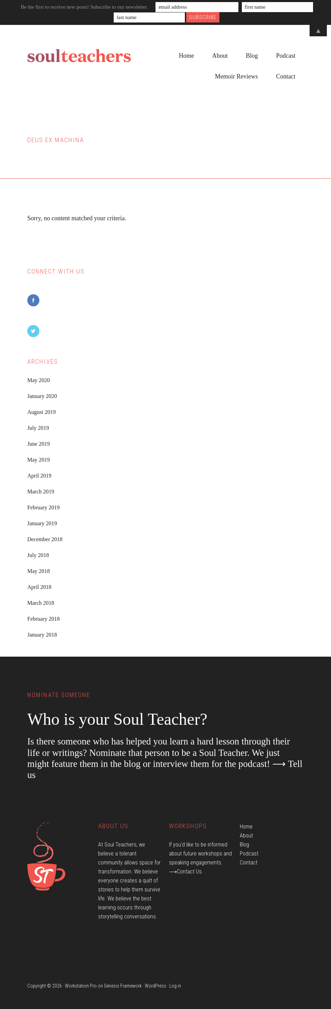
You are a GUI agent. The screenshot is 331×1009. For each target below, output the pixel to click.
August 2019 (41, 412)
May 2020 (38, 380)
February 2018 (43, 619)
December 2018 (45, 539)
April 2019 (39, 476)
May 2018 (38, 571)
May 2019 (38, 460)
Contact (248, 862)
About (246, 835)
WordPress (155, 986)
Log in (175, 986)
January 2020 (42, 396)
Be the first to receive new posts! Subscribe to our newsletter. (84, 7)
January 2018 (42, 635)
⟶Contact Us (185, 871)
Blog (244, 844)
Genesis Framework (123, 986)
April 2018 (39, 587)
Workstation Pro (81, 986)
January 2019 (42, 523)
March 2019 (40, 491)
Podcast (249, 853)
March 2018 (40, 603)
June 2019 (38, 444)
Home (246, 826)
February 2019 (43, 507)
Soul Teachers (79, 56)
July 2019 (38, 428)
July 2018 (38, 555)
